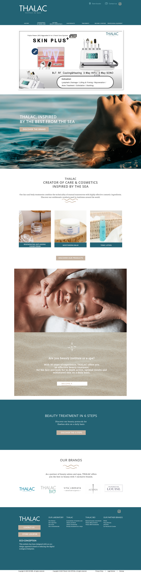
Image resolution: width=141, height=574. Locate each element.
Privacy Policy (99, 571)
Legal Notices (111, 571)
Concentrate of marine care (74, 521)
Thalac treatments (71, 524)
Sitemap (121, 571)
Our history (51, 521)
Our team (51, 524)
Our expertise (52, 522)
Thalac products (71, 522)
